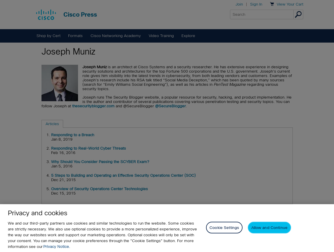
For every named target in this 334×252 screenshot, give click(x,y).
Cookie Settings (224, 227)
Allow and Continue (269, 227)
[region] (167, 228)
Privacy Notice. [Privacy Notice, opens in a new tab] (56, 246)
